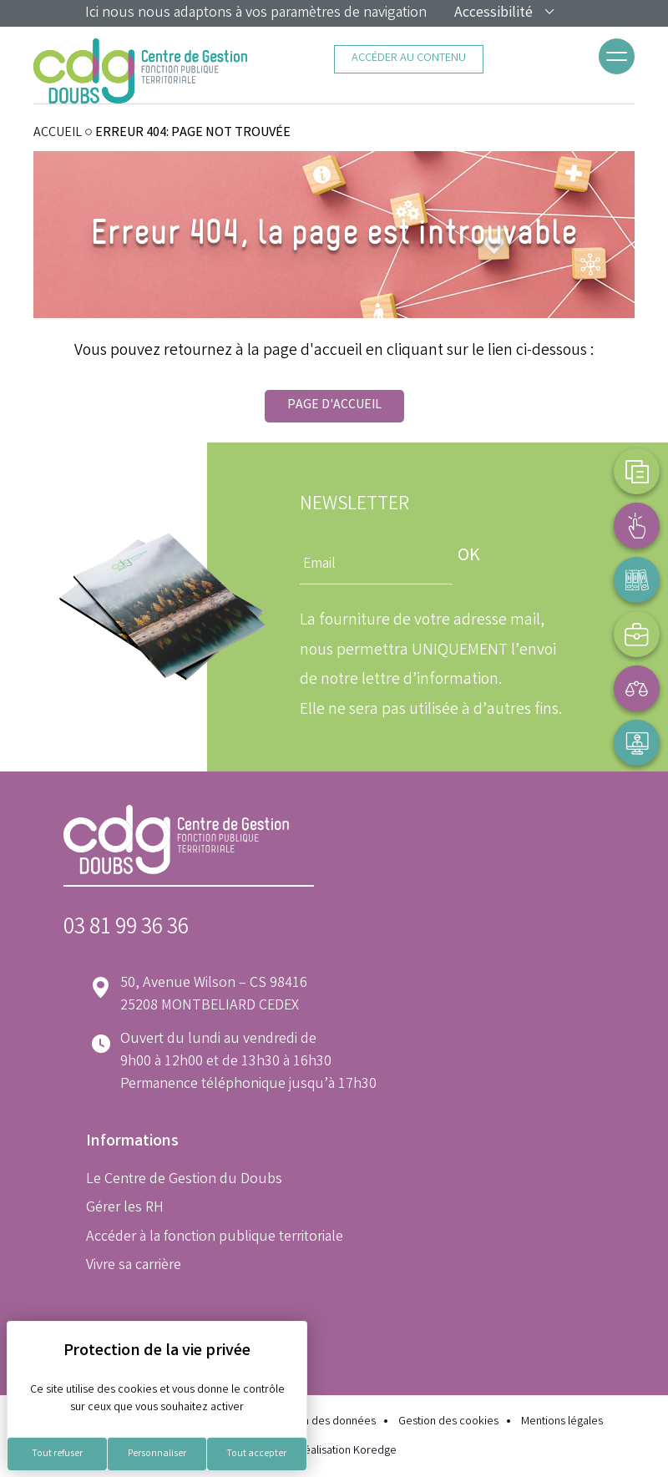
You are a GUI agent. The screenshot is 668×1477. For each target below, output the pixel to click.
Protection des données (317, 1422)
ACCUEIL (57, 133)
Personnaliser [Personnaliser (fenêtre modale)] (157, 1454)
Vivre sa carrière (133, 1266)
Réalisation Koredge (334, 1450)
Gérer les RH (125, 1208)
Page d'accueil (334, 405)
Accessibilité (505, 13)
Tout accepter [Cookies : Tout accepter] (256, 1454)
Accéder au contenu (409, 59)
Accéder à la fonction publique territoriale (214, 1237)
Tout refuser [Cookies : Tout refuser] (57, 1454)
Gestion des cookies (448, 1422)
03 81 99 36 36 (126, 929)
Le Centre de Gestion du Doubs (184, 1180)
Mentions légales (562, 1422)
